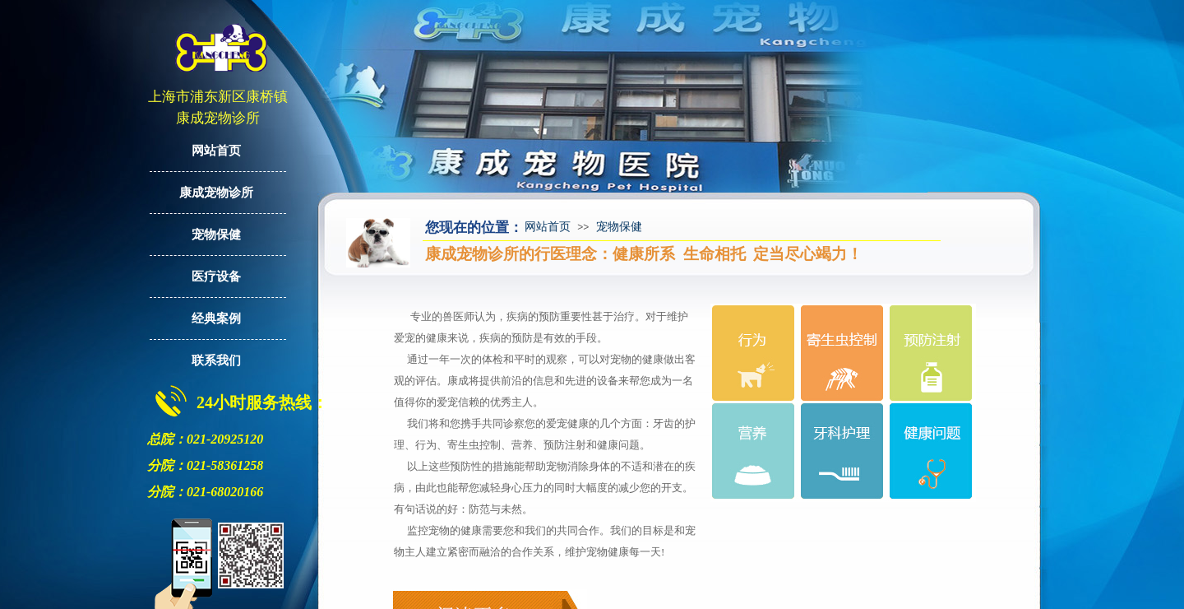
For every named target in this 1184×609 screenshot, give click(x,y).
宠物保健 (619, 227)
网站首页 (548, 227)
